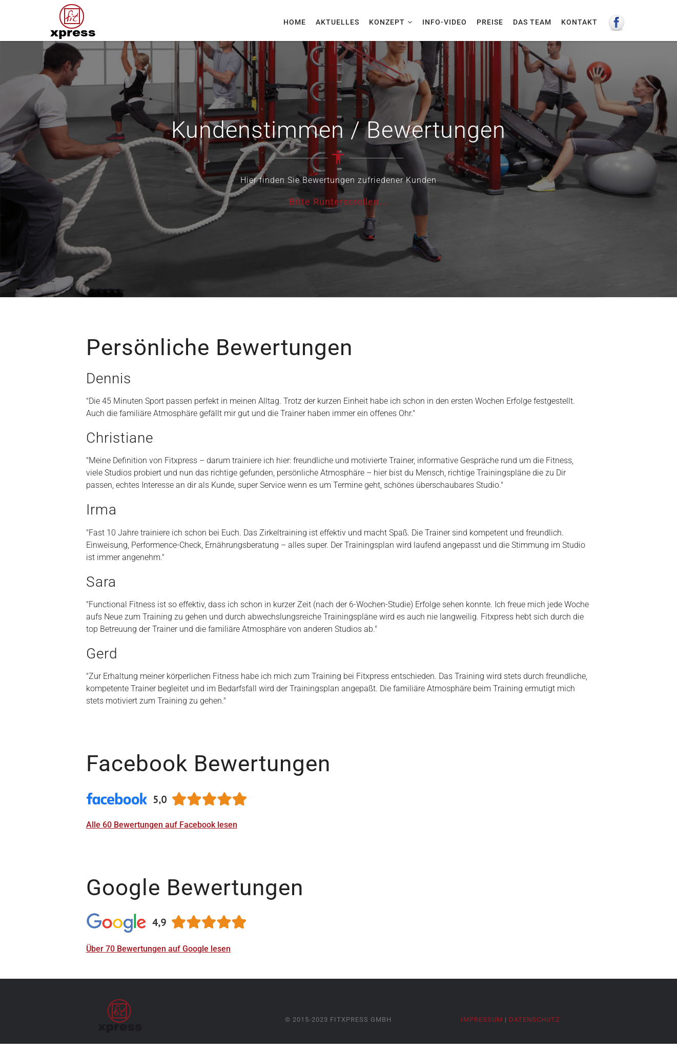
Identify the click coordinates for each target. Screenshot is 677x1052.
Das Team (532, 22)
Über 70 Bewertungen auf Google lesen (158, 949)
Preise (490, 22)
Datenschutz (534, 1019)
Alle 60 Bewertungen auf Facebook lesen (161, 825)
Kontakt (579, 22)
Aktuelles (337, 22)
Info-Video (444, 22)
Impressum (482, 1019)
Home (294, 22)
